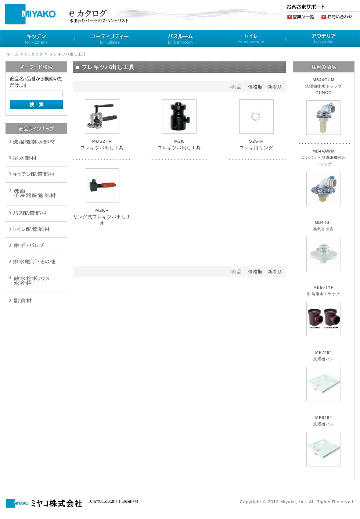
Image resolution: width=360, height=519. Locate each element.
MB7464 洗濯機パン (323, 376)
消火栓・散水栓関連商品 (36, 281)
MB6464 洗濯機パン (323, 441)
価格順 (255, 86)
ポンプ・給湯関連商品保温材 (36, 229)
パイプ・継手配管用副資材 (36, 174)
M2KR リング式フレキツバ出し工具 (102, 216)
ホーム (13, 54)
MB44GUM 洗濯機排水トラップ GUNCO (325, 106)
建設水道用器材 (36, 301)
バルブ (36, 213)
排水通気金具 (36, 142)
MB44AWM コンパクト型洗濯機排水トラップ (323, 177)
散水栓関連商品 (36, 194)
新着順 (275, 86)
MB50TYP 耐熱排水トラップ (323, 311)
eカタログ (34, 54)
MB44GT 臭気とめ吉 (323, 246)
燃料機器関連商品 (36, 262)
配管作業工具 (36, 246)
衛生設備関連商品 (36, 158)
